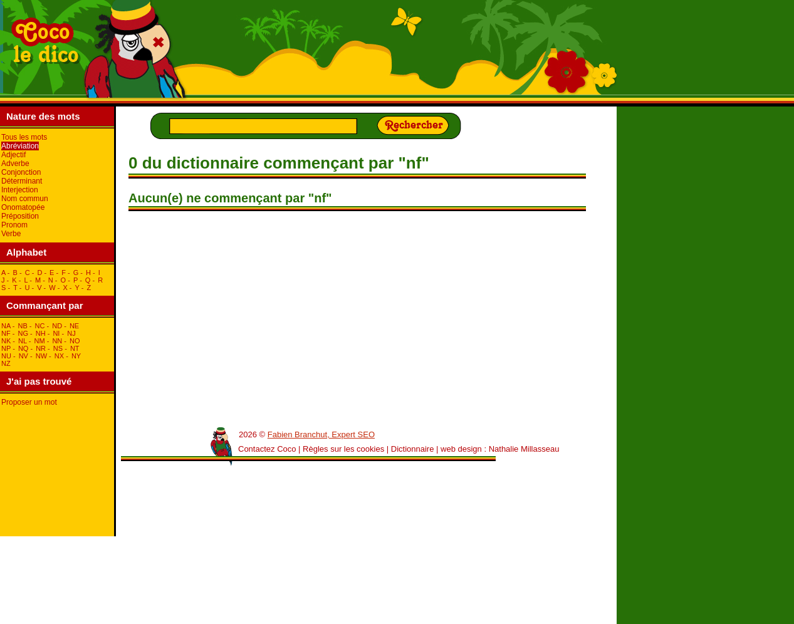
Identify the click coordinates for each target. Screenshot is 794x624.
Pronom (14, 225)
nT (75, 348)
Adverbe (15, 163)
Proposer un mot (29, 402)
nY (76, 356)
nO (75, 341)
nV (23, 356)
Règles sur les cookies (343, 449)
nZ (6, 363)
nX (59, 356)
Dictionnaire (412, 449)
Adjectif (13, 154)
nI (56, 333)
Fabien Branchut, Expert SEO (321, 434)
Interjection (19, 189)
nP (6, 348)
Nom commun (24, 198)
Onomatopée (22, 207)
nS (58, 348)
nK (6, 341)
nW (41, 356)
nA (6, 326)
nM (39, 341)
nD (57, 326)
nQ (23, 348)
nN (57, 341)
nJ (71, 333)
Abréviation (20, 146)
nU (6, 356)
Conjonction (21, 172)
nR (41, 348)
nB (22, 326)
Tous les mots (24, 137)
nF (6, 333)
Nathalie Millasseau (524, 449)
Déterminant (21, 181)
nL (22, 341)
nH (41, 333)
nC (40, 326)
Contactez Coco (267, 449)
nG (23, 333)
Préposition (20, 216)
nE (74, 326)
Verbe (11, 233)
